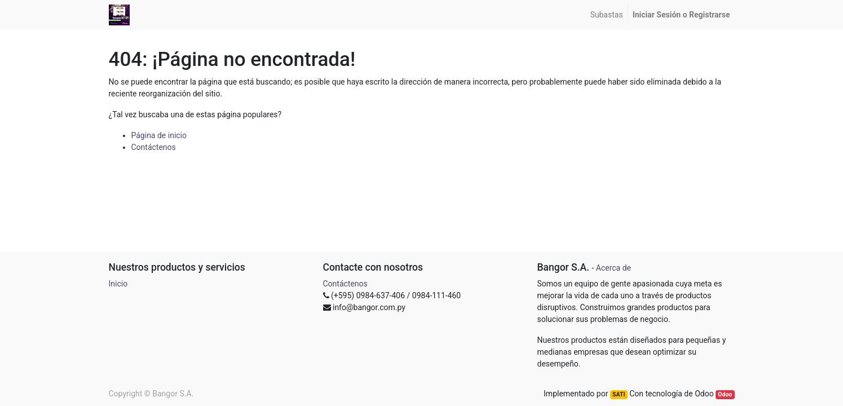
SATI (618, 394)
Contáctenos (153, 147)
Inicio (118, 283)
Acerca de (613, 267)
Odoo (725, 394)
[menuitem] (606, 15)
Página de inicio (159, 135)
